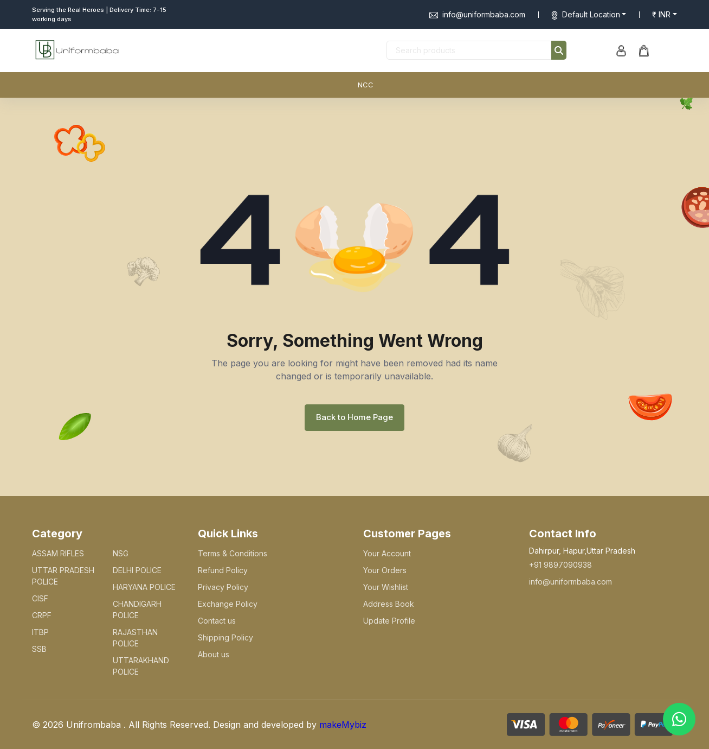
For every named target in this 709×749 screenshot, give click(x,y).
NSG (120, 553)
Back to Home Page (354, 417)
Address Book (388, 603)
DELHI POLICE (137, 570)
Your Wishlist (385, 587)
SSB (39, 648)
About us (213, 654)
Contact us (217, 620)
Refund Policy (223, 570)
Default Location (591, 14)
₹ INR (661, 14)
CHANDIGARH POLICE (137, 609)
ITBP (40, 632)
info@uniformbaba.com (477, 14)
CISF (40, 598)
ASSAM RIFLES (58, 553)
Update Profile (389, 620)
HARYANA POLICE (144, 587)
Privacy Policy (223, 587)
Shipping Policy (225, 637)
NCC (365, 84)
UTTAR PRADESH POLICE (63, 576)
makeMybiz (342, 724)
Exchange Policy (227, 603)
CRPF (41, 615)
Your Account (387, 553)
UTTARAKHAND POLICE (141, 666)
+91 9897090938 (560, 564)
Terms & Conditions (232, 553)
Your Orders (385, 570)
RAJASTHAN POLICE (135, 637)
